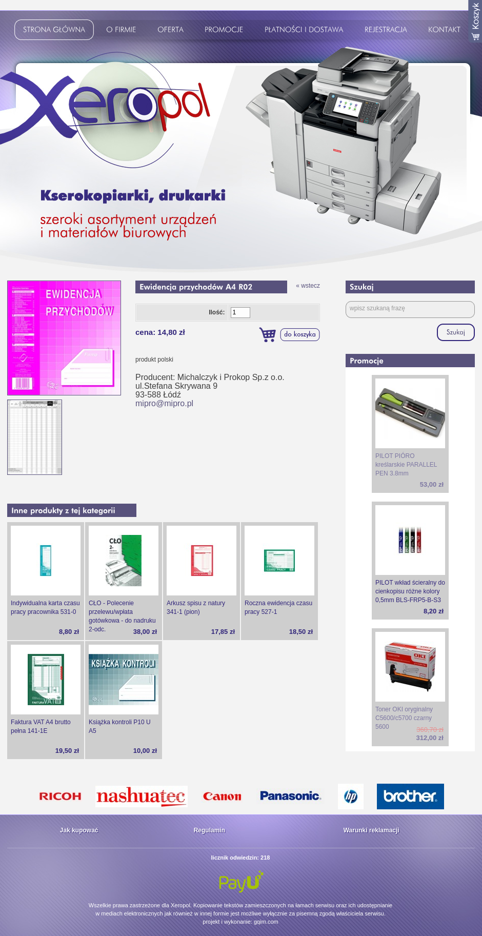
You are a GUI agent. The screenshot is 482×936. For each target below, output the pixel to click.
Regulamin (209, 830)
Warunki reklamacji (371, 830)
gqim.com (266, 922)
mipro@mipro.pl (164, 403)
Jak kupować (79, 830)
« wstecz (308, 285)
